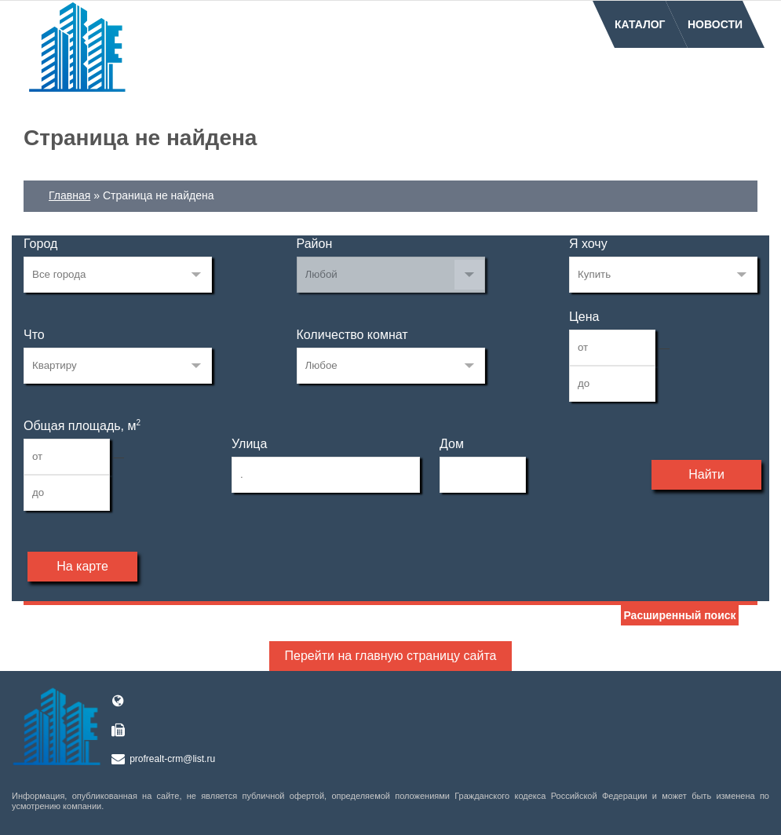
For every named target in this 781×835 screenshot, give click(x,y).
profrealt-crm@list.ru (172, 758)
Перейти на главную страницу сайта (391, 655)
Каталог (640, 24)
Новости (715, 24)
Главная (69, 195)
